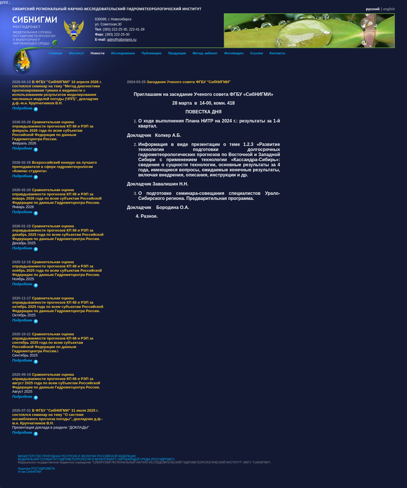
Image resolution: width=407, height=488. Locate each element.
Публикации (151, 53)
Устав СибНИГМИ (29, 471)
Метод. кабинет (205, 53)
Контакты (277, 53)
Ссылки (256, 53)
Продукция (177, 53)
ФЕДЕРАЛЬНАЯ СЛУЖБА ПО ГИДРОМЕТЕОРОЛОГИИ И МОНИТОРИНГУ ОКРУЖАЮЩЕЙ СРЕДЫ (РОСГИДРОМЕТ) (96, 459)
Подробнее (25, 108)
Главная (55, 53)
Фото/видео (234, 53)
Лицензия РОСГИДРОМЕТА (36, 468)
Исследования (123, 53)
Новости (98, 53)
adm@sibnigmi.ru (122, 39)
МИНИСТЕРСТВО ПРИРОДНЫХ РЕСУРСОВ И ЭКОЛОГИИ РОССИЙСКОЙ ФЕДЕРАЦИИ (77, 456)
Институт (76, 53)
